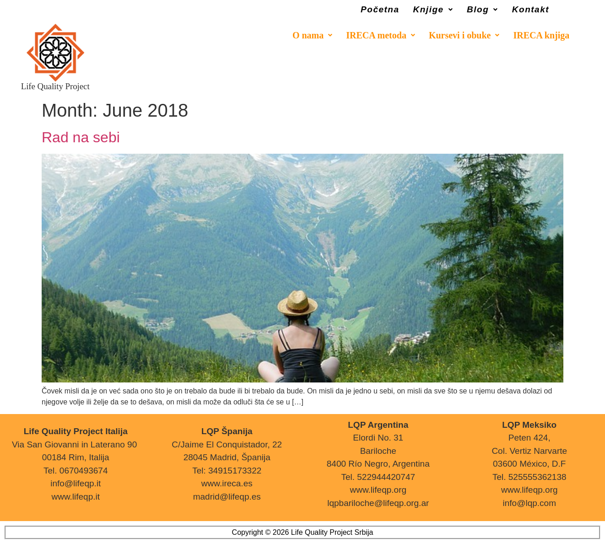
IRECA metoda (380, 35)
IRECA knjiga (541, 35)
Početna (380, 9)
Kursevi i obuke (464, 35)
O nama (312, 35)
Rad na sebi (81, 137)
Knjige (433, 9)
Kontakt (530, 9)
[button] (433, 9)
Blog (482, 9)
